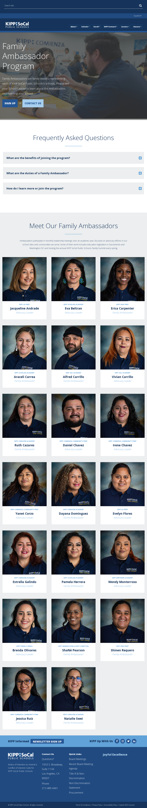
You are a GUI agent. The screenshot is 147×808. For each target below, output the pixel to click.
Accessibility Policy (110, 805)
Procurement (76, 792)
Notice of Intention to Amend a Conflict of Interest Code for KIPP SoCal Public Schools (22, 767)
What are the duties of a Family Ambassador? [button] (37, 173)
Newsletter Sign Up (47, 741)
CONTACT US (33, 103)
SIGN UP (10, 103)
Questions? (48, 759)
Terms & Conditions (83, 805)
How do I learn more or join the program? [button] (34, 188)
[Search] (140, 5)
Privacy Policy (97, 805)
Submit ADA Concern (127, 805)
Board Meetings (77, 759)
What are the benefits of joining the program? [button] (38, 158)
